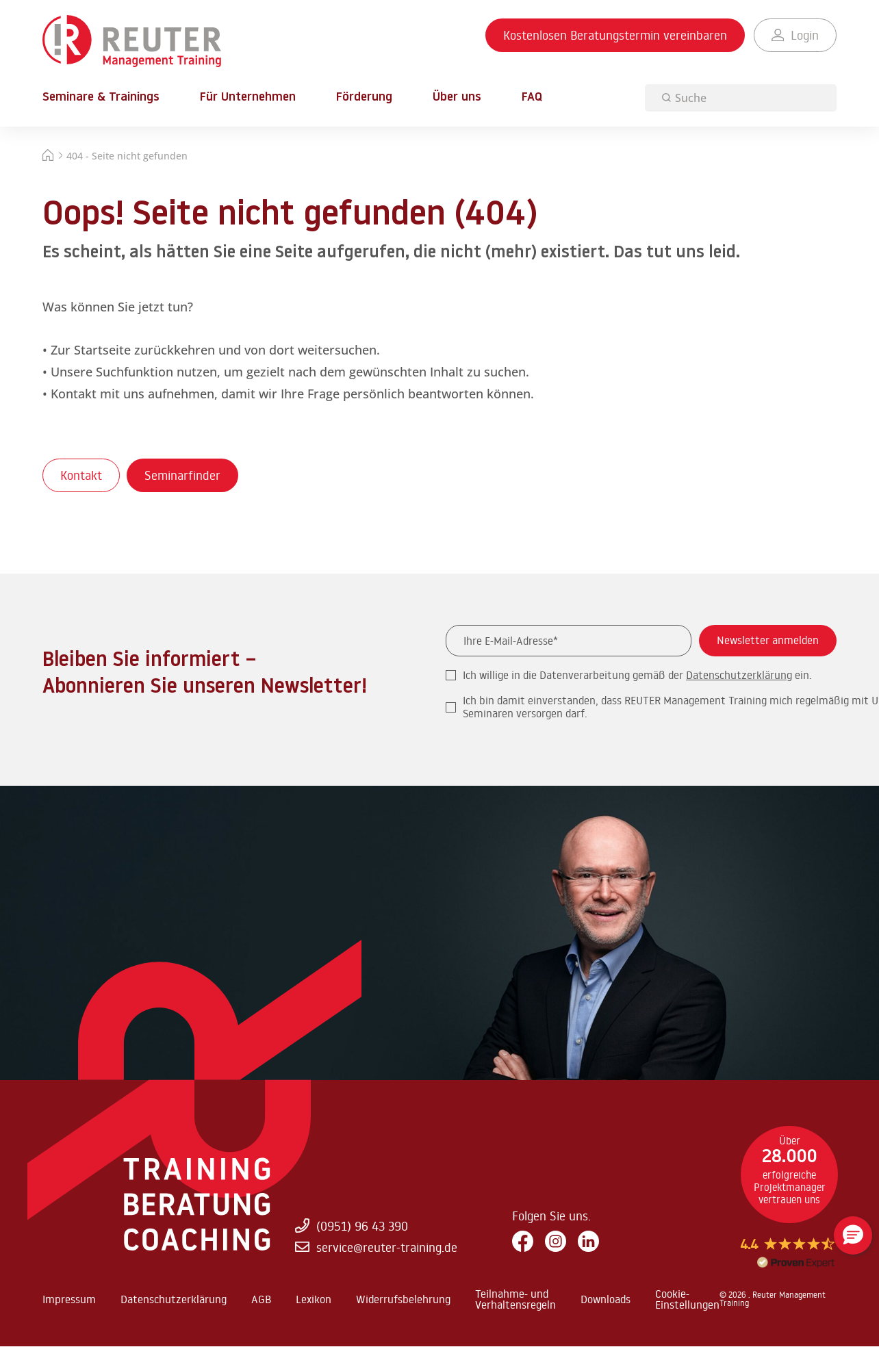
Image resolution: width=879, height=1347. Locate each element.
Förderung (364, 98)
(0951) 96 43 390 (351, 1225)
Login (795, 35)
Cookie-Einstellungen (687, 1299)
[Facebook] (522, 1242)
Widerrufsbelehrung (403, 1299)
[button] (853, 1235)
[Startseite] (47, 157)
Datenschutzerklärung (739, 675)
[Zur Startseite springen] (131, 41)
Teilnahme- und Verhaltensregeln (515, 1299)
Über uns (457, 98)
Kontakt (81, 475)
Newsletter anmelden (768, 640)
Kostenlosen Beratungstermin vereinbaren (615, 35)
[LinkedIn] (588, 1242)
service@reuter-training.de (376, 1247)
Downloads (605, 1299)
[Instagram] (555, 1242)
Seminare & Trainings (101, 98)
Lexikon (313, 1299)
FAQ (532, 97)
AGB (261, 1299)
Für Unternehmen (248, 98)
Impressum (69, 1299)
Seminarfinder (182, 475)
